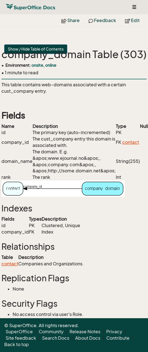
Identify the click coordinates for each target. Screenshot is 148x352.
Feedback (102, 20)
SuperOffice (19, 331)
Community (51, 331)
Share (70, 20)
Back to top (16, 344)
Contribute (118, 338)
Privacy (114, 331)
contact (130, 142)
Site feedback (21, 338)
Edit (132, 20)
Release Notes (85, 331)
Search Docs (55, 338)
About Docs (87, 338)
